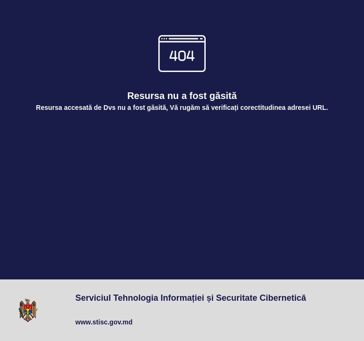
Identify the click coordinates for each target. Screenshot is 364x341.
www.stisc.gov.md (104, 322)
